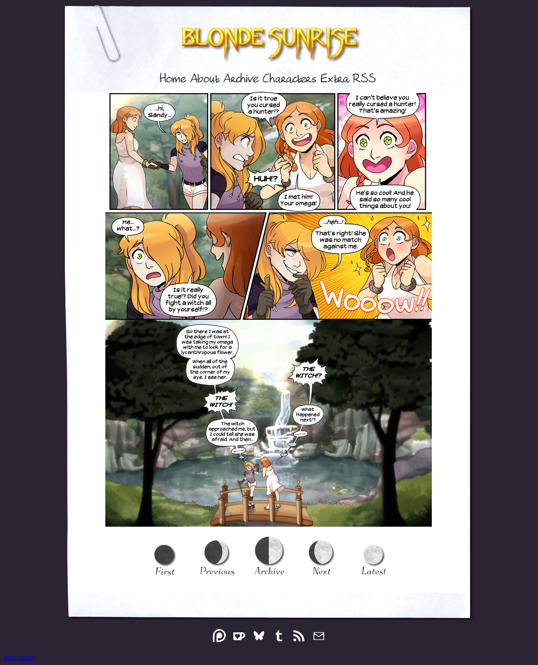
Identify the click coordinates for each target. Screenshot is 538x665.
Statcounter (19, 657)
